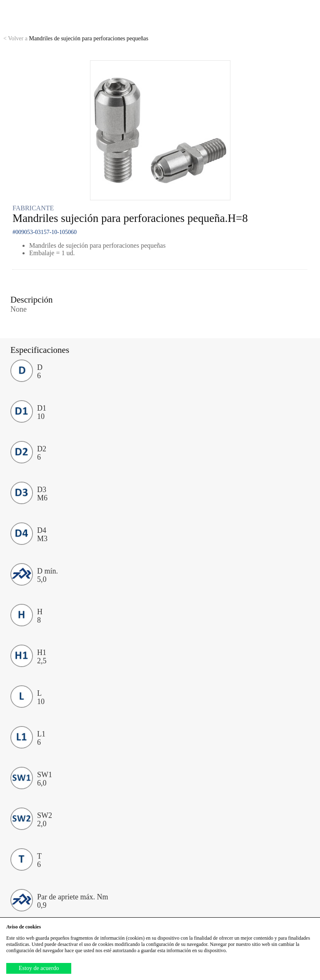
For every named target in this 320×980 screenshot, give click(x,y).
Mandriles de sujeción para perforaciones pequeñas (75, 38)
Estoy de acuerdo (39, 968)
